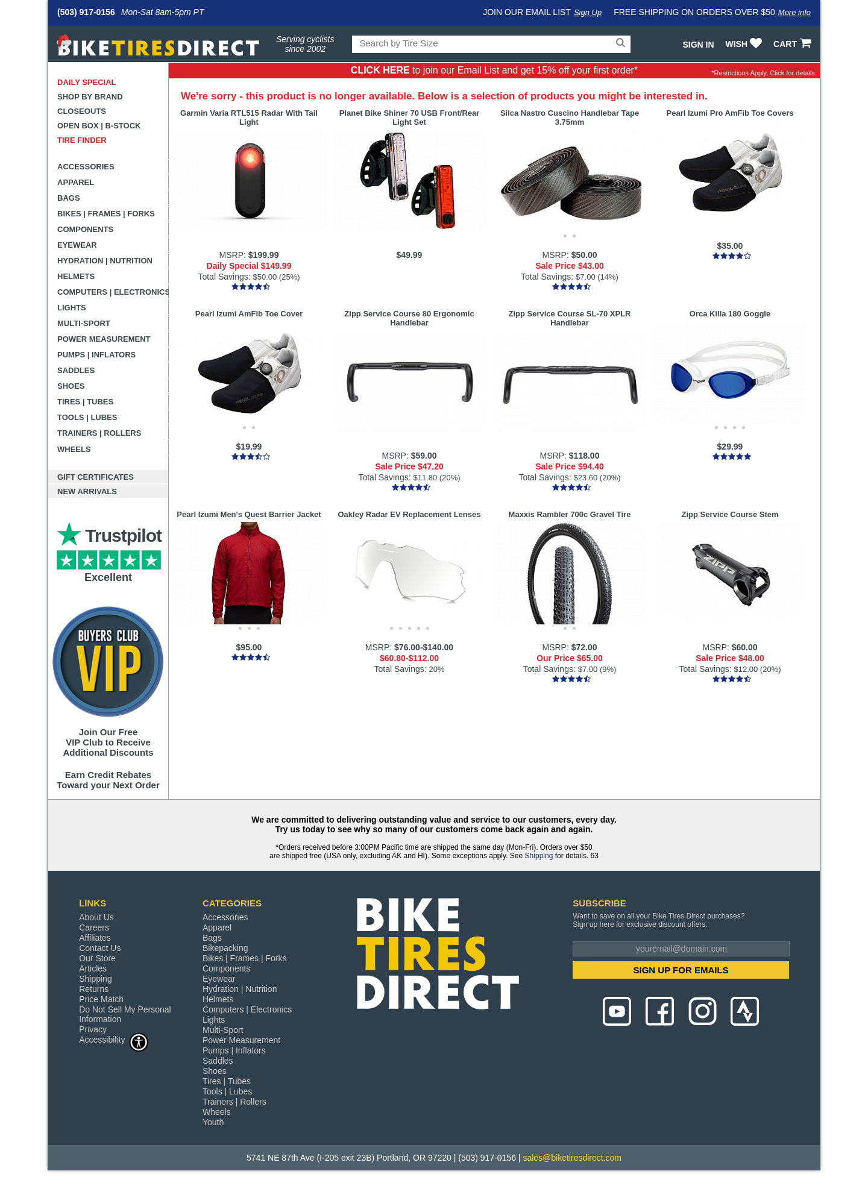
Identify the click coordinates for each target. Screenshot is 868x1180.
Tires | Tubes (85, 401)
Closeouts (81, 111)
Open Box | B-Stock (98, 125)
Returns (93, 989)
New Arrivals (87, 491)
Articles (93, 968)
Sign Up (588, 12)
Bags (68, 197)
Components (85, 229)
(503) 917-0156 (86, 12)
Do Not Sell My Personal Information (125, 1014)
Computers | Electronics (113, 292)
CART (793, 44)
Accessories (86, 166)
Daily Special (86, 82)
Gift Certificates (95, 477)
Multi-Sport (83, 323)
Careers (94, 927)
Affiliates (95, 938)
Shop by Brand (90, 96)
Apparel (75, 182)
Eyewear (77, 244)
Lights (71, 307)
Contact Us (100, 948)
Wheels (74, 449)
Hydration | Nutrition (105, 260)
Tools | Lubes (87, 417)
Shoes (71, 386)
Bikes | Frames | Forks (106, 213)
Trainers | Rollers (99, 433)
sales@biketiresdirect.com (572, 1158)
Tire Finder (82, 140)
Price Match (101, 999)
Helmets (76, 276)
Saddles (76, 370)
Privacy (93, 1029)
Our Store (97, 958)
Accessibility (114, 1039)
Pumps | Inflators (96, 354)
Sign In (698, 44)
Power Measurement (104, 339)
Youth (213, 1122)
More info (794, 12)
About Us (96, 917)
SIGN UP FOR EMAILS (681, 970)
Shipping (539, 856)
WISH (745, 44)
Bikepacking (225, 948)
